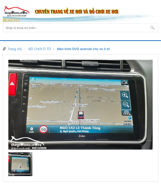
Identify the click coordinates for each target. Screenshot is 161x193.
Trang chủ (15, 49)
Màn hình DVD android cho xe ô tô (83, 49)
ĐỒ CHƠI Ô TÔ (40, 49)
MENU (11, 20)
